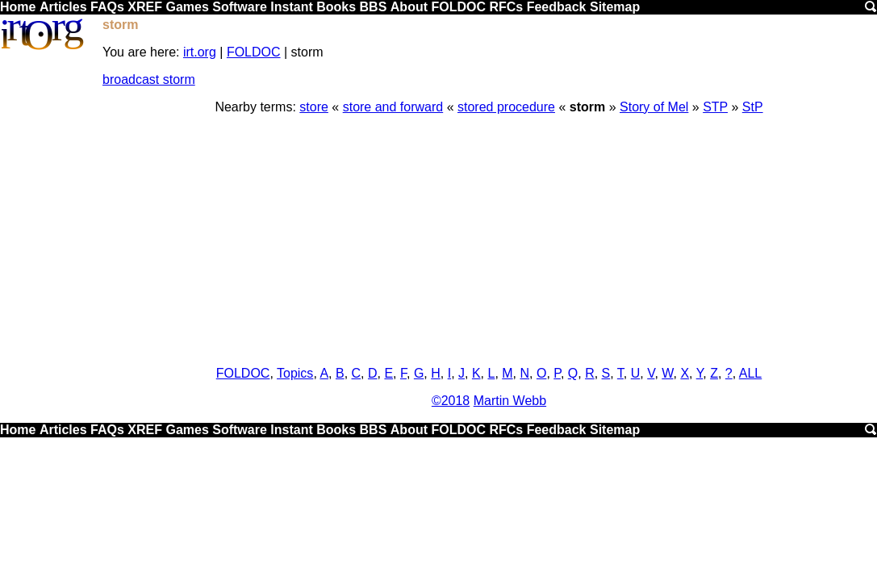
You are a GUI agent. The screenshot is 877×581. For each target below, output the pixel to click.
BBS (373, 7)
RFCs (506, 7)
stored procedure (506, 107)
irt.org (199, 52)
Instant (291, 7)
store (313, 107)
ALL (750, 373)
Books (336, 7)
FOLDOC (458, 7)
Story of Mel (654, 107)
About (409, 7)
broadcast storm (148, 79)
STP (715, 107)
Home (17, 7)
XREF (144, 7)
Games (186, 7)
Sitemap (615, 7)
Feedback (557, 7)
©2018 (451, 401)
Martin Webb (510, 401)
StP (752, 107)
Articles (63, 7)
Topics (295, 373)
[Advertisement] (488, 240)
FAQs (107, 7)
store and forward (393, 107)
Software (239, 7)
